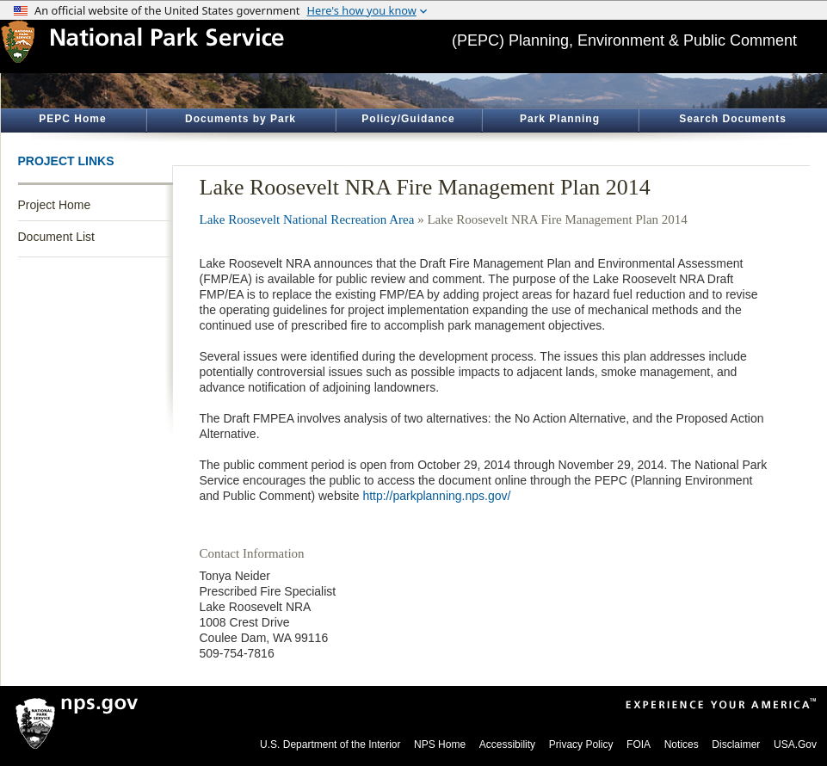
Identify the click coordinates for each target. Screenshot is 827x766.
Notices (681, 744)
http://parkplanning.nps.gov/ (436, 496)
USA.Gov (795, 744)
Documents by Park (240, 119)
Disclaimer (736, 744)
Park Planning (560, 119)
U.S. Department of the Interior (330, 744)
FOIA (638, 744)
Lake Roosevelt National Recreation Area (307, 219)
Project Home (54, 205)
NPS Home (440, 744)
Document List (56, 237)
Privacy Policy (581, 744)
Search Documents (733, 119)
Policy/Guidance (407, 119)
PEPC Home (72, 119)
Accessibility (507, 744)
